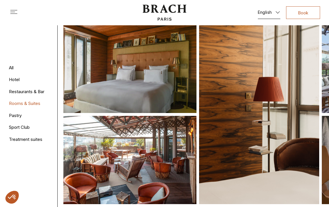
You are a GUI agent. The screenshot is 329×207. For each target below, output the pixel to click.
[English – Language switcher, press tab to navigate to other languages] (269, 11)
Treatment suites (25, 139)
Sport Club (19, 127)
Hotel (14, 79)
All (11, 67)
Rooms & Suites (24, 103)
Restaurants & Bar (26, 91)
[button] (12, 197)
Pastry (15, 115)
